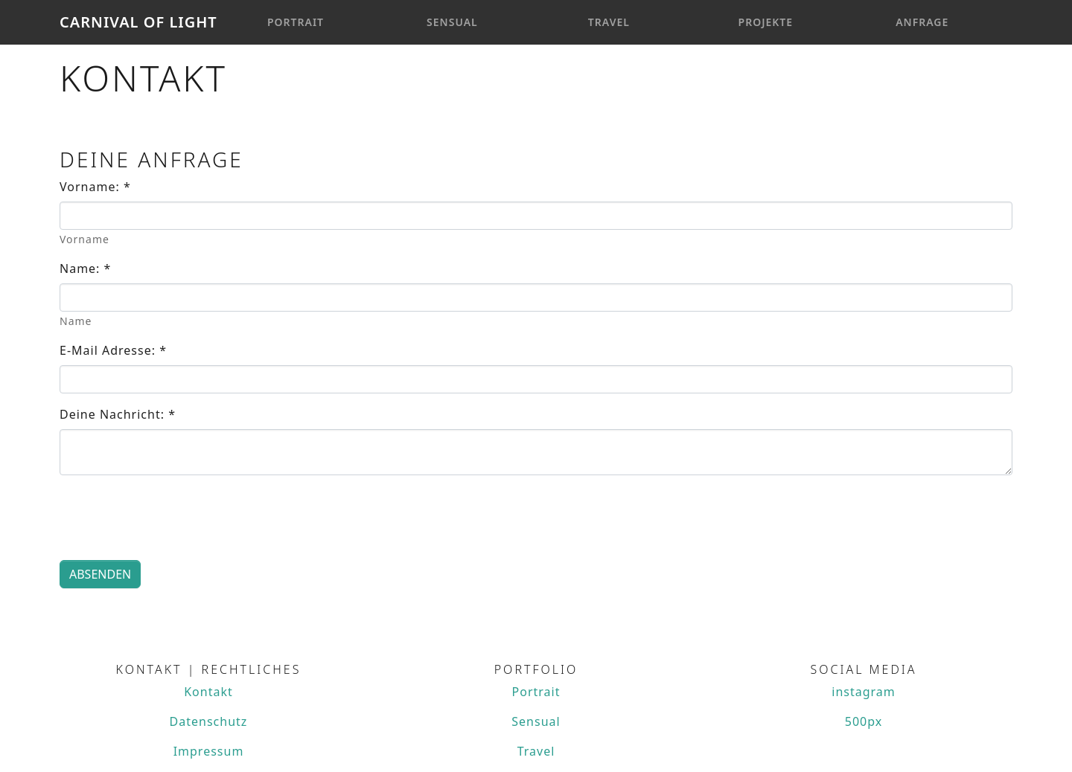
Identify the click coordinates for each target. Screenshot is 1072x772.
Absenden (100, 574)
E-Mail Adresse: (113, 350)
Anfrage (922, 22)
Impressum (208, 751)
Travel (609, 22)
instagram (864, 691)
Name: (85, 268)
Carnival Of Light (138, 22)
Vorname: (95, 186)
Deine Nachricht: (118, 414)
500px (863, 721)
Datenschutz (209, 721)
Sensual (452, 22)
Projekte (766, 22)
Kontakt (208, 691)
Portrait (295, 22)
